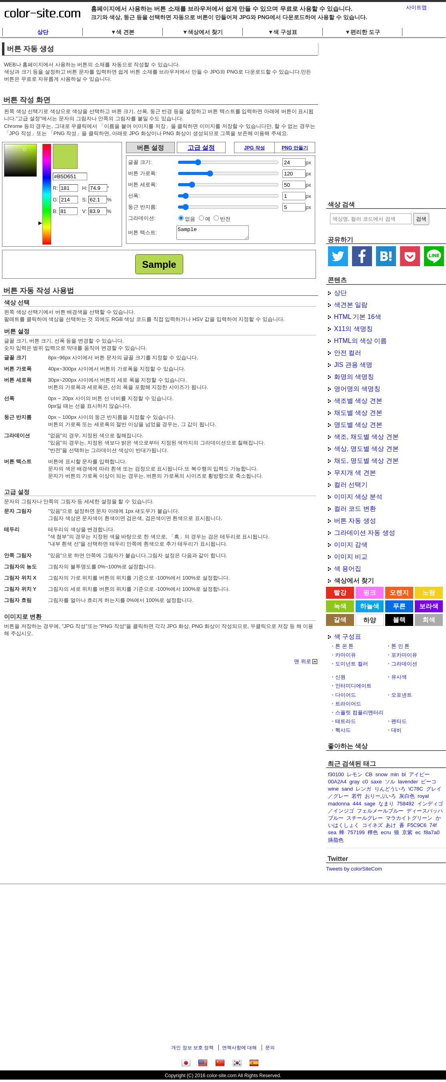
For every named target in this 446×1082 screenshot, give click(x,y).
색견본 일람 (351, 304)
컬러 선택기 (351, 484)
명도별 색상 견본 (358, 424)
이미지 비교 (351, 556)
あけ (391, 825)
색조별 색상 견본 (358, 400)
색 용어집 (347, 568)
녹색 (340, 606)
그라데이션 (404, 664)
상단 (42, 32)
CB (368, 774)
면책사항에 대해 (239, 1047)
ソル (390, 782)
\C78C (415, 789)
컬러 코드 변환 (355, 508)
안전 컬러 (347, 352)
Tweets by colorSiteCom (354, 869)
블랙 (399, 619)
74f (433, 825)
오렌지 (399, 592)
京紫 (407, 832)
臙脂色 (336, 840)
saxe (376, 782)
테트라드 (345, 721)
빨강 (340, 592)
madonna (339, 804)
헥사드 (343, 730)
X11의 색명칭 (353, 328)
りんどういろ (390, 789)
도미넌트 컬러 (351, 664)
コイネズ (372, 825)
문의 (270, 1047)
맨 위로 (302, 662)
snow (382, 774)
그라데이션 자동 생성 (364, 532)
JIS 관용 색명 (353, 364)
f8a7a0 (432, 832)
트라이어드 (348, 704)
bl (404, 774)
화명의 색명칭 (354, 376)
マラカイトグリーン (409, 818)
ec (418, 832)
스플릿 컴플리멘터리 (359, 712)
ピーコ (428, 782)
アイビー (419, 774)
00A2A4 (337, 782)
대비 (396, 730)
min (394, 774)
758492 (405, 804)
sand (347, 789)
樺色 (373, 832)
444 (356, 804)
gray (355, 782)
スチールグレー (364, 818)
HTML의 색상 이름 (360, 340)
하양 (369, 620)
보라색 (428, 606)
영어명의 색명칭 (357, 388)
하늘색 (369, 606)
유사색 (399, 677)
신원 (340, 677)
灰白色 (407, 796)
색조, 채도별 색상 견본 (366, 436)
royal (423, 796)
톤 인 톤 (400, 646)
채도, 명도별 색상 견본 (366, 460)
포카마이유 (404, 655)
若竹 (357, 796)
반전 (225, 219)
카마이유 (345, 655)
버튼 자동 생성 (355, 520)
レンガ (363, 789)
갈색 (340, 619)
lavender (408, 782)
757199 (355, 832)
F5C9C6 (416, 825)
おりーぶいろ (380, 796)
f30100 (336, 774)
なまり (386, 804)
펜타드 (399, 721)
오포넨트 (401, 695)
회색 (428, 619)
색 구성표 (347, 636)
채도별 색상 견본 (358, 412)
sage (369, 804)
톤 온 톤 (344, 646)
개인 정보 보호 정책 (192, 1047)
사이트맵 (416, 7)
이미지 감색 (351, 544)
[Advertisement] (75, 119)
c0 (365, 782)
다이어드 (345, 695)
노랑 (428, 592)
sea (332, 832)
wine (333, 789)
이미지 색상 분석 (358, 496)
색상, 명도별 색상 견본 (366, 448)
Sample (216, 233)
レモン (354, 774)
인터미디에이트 (353, 686)
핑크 (369, 592)
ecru (386, 832)
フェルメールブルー (380, 811)
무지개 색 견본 (355, 472)
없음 (190, 219)
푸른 (399, 606)
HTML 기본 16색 (357, 316)
